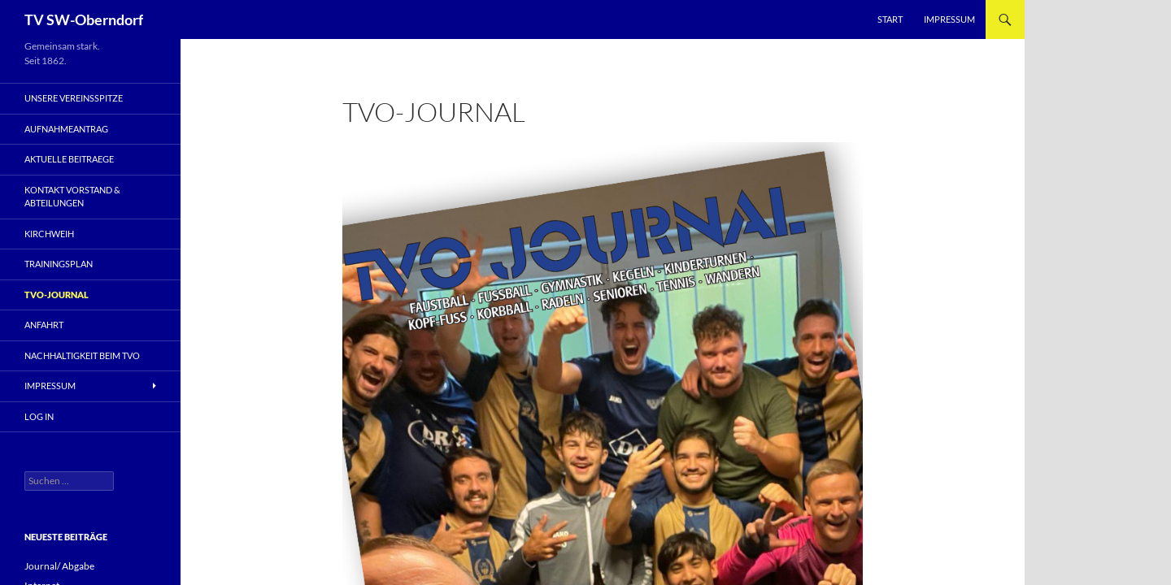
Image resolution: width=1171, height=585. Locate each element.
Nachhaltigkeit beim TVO (82, 355)
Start (890, 19)
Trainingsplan (58, 263)
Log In (39, 416)
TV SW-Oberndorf (83, 19)
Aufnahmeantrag (66, 129)
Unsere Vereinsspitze (73, 98)
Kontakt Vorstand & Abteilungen (72, 196)
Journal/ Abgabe (59, 566)
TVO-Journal (56, 294)
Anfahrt (43, 324)
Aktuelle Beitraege (69, 159)
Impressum (949, 19)
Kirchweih (49, 233)
